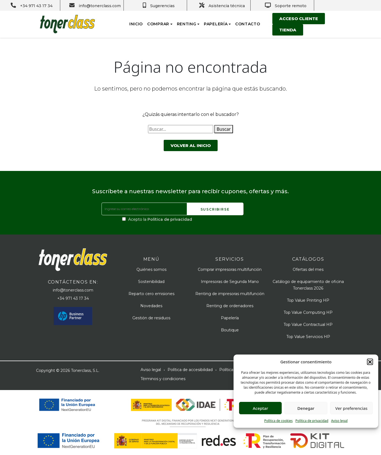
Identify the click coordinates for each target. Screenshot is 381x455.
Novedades (151, 305)
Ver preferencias (351, 408)
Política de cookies (278, 420)
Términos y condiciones (163, 378)
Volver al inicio (191, 145)
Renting (186, 23)
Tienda (287, 29)
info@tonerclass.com (73, 290)
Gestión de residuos (151, 317)
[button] (370, 361)
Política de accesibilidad (190, 369)
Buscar (223, 129)
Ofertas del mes (308, 269)
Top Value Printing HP (308, 300)
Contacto (247, 23)
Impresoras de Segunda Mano (230, 281)
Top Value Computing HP (308, 312)
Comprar (158, 23)
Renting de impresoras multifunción (229, 293)
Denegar (305, 408)
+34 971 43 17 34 (73, 298)
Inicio (136, 23)
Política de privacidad (311, 420)
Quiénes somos (151, 269)
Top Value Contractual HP (308, 324)
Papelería (215, 23)
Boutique (230, 330)
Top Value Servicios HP (308, 336)
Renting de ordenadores (229, 305)
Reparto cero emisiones (151, 293)
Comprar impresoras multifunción (230, 269)
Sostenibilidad (151, 281)
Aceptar (260, 408)
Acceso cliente (298, 18)
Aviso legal (339, 420)
